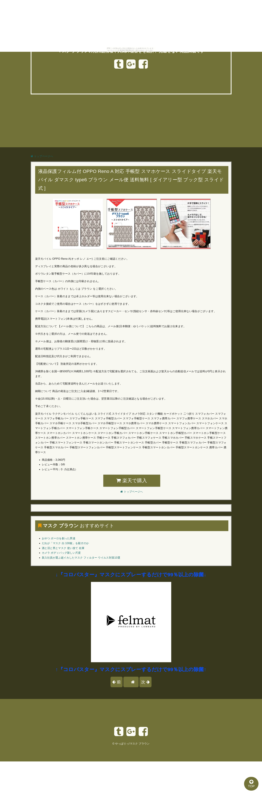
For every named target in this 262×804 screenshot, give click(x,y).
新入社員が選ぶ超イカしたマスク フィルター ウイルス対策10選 (81, 557)
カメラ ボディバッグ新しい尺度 (61, 552)
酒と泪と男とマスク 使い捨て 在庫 (63, 548)
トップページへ (42, 156)
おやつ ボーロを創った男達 (59, 538)
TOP (251, 783)
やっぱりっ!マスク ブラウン (132, 743)
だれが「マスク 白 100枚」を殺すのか (65, 543)
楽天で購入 (131, 480)
